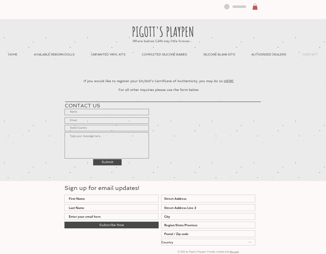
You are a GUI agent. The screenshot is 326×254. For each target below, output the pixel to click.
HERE (228, 81)
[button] (255, 7)
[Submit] (107, 162)
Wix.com (234, 251)
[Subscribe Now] (111, 225)
